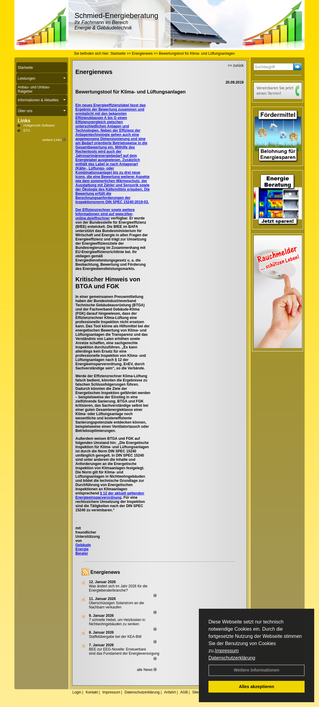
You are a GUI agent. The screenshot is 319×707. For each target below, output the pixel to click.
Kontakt (92, 692)
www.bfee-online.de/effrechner (104, 216)
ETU (26, 130)
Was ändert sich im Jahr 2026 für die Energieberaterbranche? (118, 588)
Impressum (226, 650)
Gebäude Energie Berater (83, 549)
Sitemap (198, 692)
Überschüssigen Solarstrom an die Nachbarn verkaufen (116, 605)
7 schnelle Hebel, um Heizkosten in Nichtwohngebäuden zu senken (117, 622)
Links (24, 120)
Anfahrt (170, 692)
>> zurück (236, 65)
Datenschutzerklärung (231, 657)
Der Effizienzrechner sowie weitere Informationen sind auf (105, 212)
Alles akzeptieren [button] (256, 686)
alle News (146, 670)
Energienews (105, 572)
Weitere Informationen (256, 670)
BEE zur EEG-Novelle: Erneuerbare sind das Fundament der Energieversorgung (124, 651)
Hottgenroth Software (39, 125)
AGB (184, 692)
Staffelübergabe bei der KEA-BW (115, 637)
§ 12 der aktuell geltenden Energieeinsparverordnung (109, 495)
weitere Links (53, 140)
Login (76, 692)
